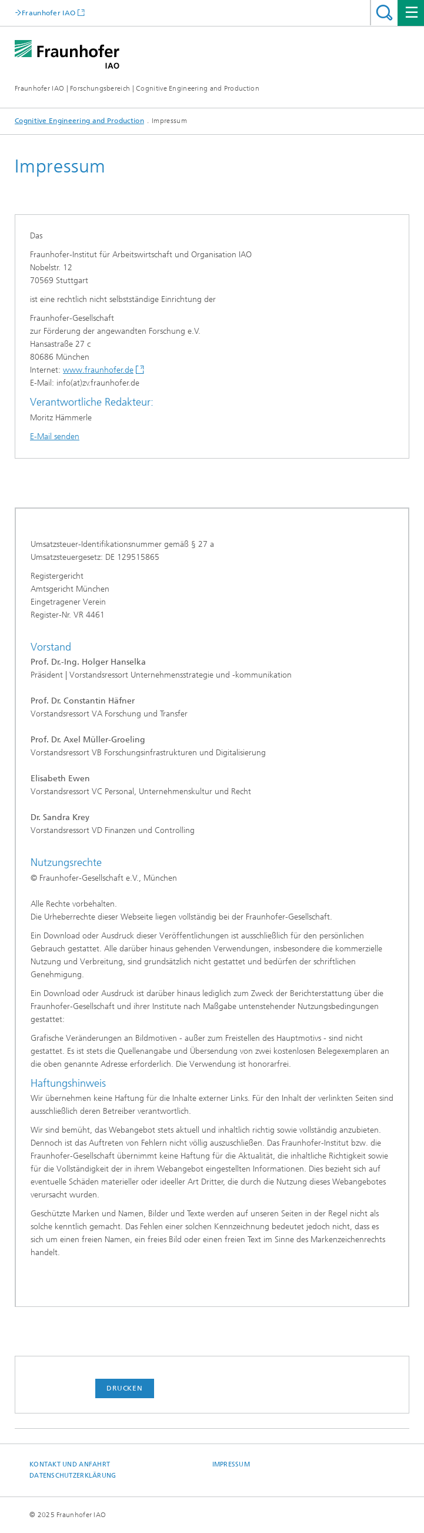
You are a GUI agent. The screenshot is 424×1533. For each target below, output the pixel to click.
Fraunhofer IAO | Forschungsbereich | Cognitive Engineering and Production (137, 88)
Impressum (231, 1464)
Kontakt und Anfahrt (69, 1464)
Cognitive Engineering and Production (79, 121)
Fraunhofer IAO (48, 12)
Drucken (124, 1388)
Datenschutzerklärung (72, 1475)
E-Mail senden (54, 437)
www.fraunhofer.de (98, 370)
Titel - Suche (384, 12)
